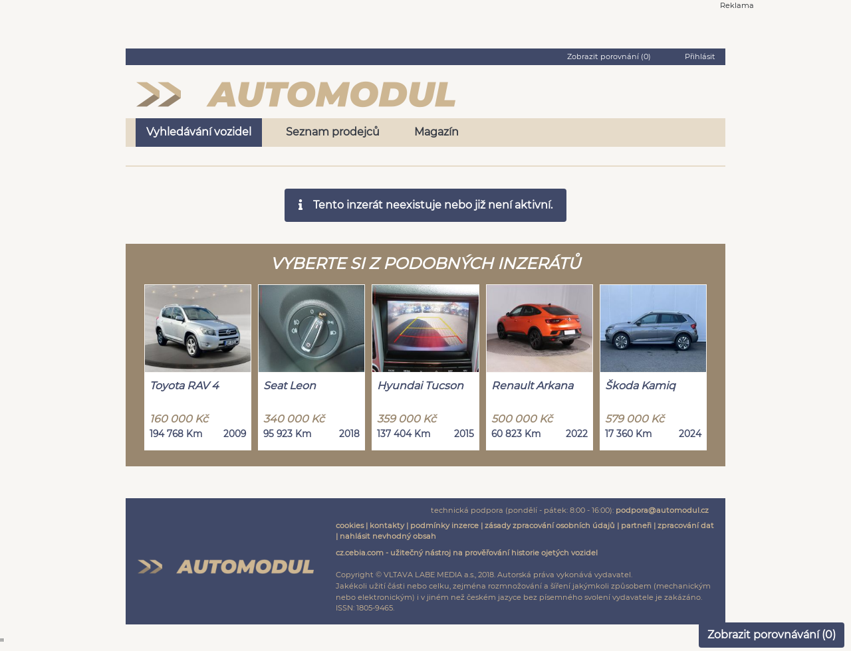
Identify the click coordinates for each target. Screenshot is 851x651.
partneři (636, 525)
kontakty (387, 525)
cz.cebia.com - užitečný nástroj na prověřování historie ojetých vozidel (467, 552)
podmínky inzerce (444, 525)
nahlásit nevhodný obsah (388, 536)
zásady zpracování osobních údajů (550, 525)
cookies (350, 525)
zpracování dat (686, 525)
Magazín (436, 132)
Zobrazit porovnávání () (771, 634)
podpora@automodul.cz (662, 510)
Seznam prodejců (333, 132)
